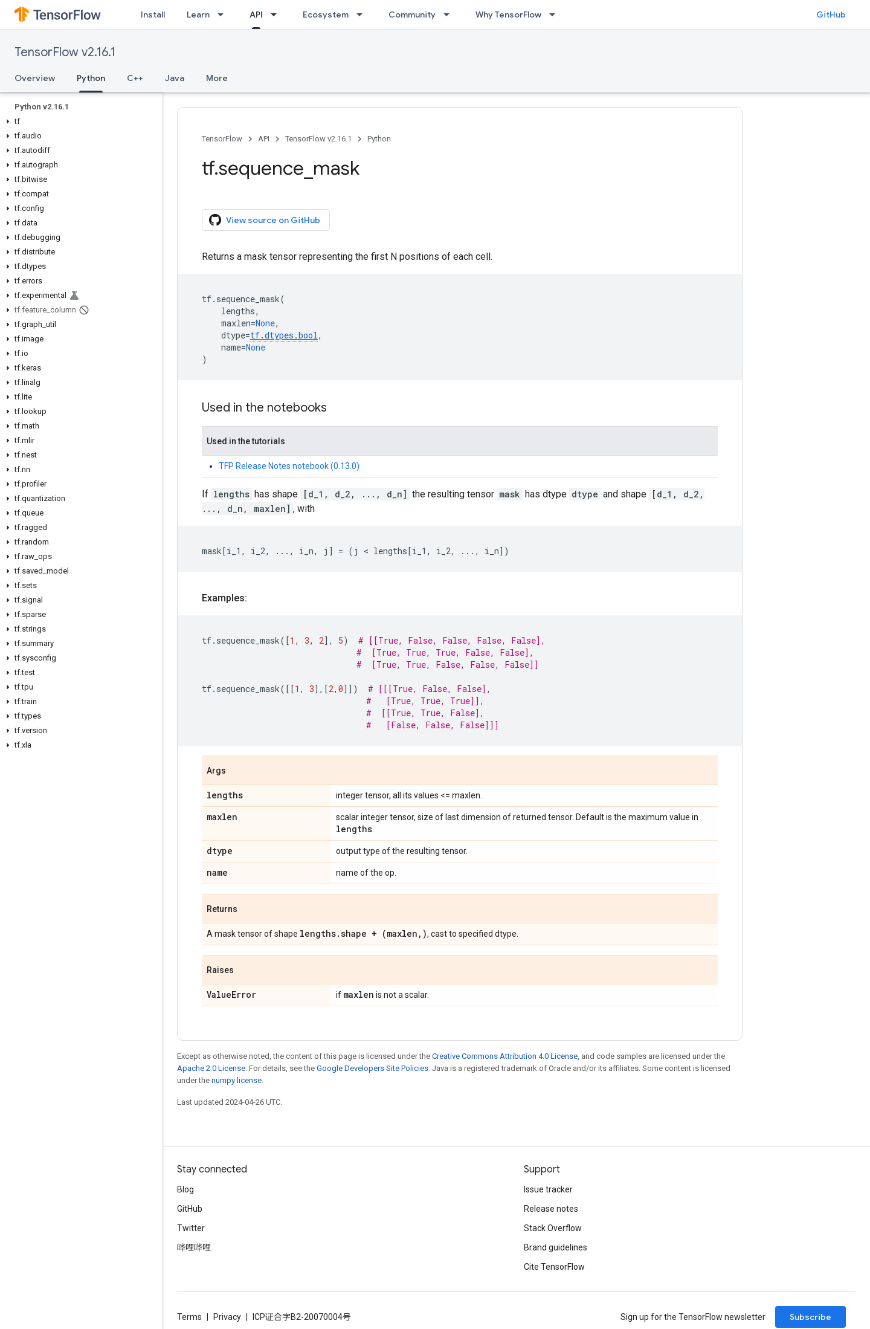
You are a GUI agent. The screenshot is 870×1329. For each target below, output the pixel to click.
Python (379, 138)
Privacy (227, 1317)
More (217, 78)
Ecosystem (326, 14)
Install (153, 14)
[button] (79, 121)
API (263, 138)
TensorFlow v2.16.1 (64, 52)
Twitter (191, 1228)
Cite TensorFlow (554, 1267)
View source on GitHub (264, 220)
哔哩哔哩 (194, 1247)
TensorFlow (222, 138)
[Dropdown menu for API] (277, 14)
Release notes (551, 1209)
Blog (185, 1189)
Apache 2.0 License (211, 1068)
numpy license (236, 1080)
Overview (34, 78)
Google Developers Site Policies (372, 1068)
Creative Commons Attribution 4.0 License (505, 1056)
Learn (198, 14)
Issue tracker (548, 1189)
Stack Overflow (553, 1228)
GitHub (831, 14)
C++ (135, 78)
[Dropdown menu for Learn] (224, 14)
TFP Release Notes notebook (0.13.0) (289, 466)
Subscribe (810, 1316)
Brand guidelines (555, 1247)
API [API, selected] (256, 14)
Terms (189, 1317)
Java (174, 78)
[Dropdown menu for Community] (450, 14)
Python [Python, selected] (91, 78)
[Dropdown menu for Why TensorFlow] (555, 14)
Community (412, 14)
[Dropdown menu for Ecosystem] (363, 14)
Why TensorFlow (508, 14)
